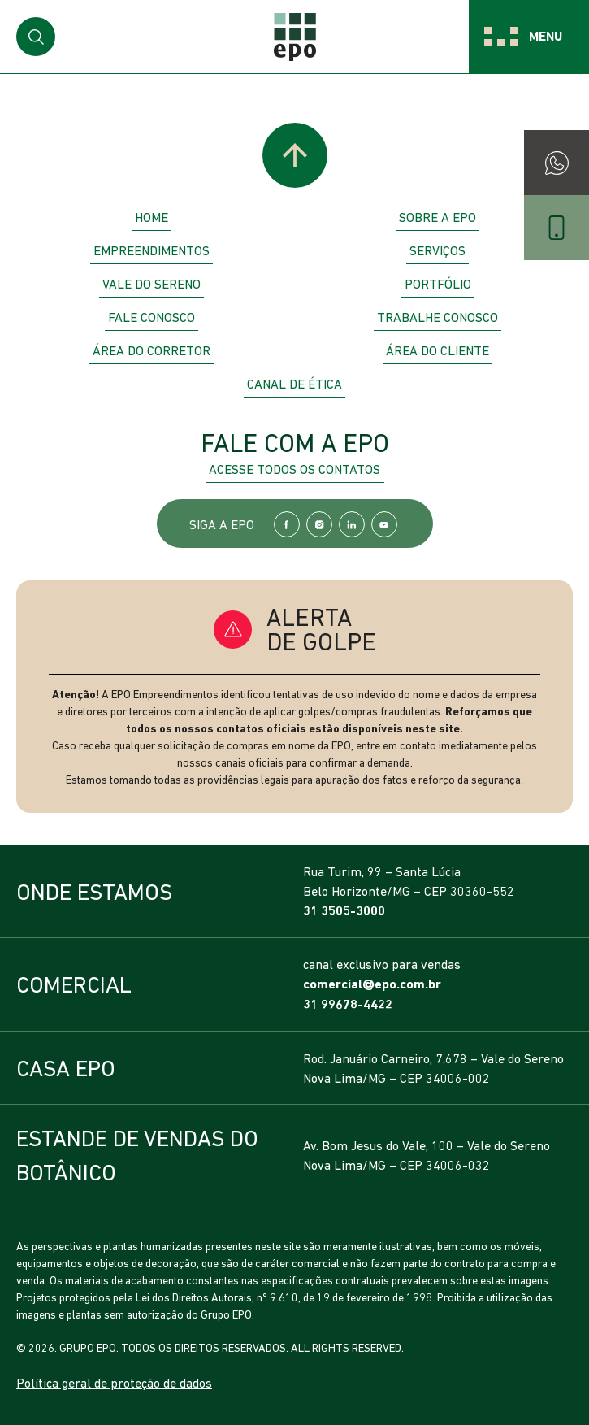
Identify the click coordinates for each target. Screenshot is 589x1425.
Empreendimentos (151, 250)
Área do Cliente (437, 350)
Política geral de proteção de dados (114, 1382)
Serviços (437, 250)
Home (151, 217)
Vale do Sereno (151, 283)
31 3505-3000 (344, 911)
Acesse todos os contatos (294, 469)
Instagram (319, 524)
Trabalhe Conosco (437, 317)
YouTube (384, 524)
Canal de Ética (294, 383)
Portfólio (438, 283)
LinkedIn (352, 524)
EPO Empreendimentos (295, 36)
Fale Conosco (151, 317)
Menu (545, 36)
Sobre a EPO (437, 217)
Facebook (287, 524)
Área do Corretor (151, 350)
